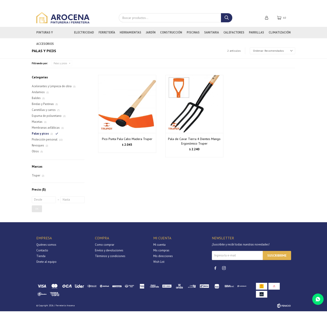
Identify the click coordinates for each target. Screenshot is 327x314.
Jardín (151, 35)
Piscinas (193, 35)
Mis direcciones (163, 259)
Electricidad (84, 35)
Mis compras (161, 253)
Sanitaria (211, 35)
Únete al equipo (46, 264)
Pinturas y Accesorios (45, 37)
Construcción (171, 35)
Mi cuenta (159, 247)
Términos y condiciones (110, 259)
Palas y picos (60, 66)
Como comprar (104, 247)
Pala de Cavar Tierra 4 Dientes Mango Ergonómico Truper (194, 144)
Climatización (280, 35)
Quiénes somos (46, 247)
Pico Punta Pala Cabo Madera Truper (127, 142)
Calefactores (233, 35)
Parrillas (256, 35)
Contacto (42, 253)
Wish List (158, 264)
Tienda (40, 259)
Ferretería (107, 35)
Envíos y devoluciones (109, 253)
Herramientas (130, 35)
